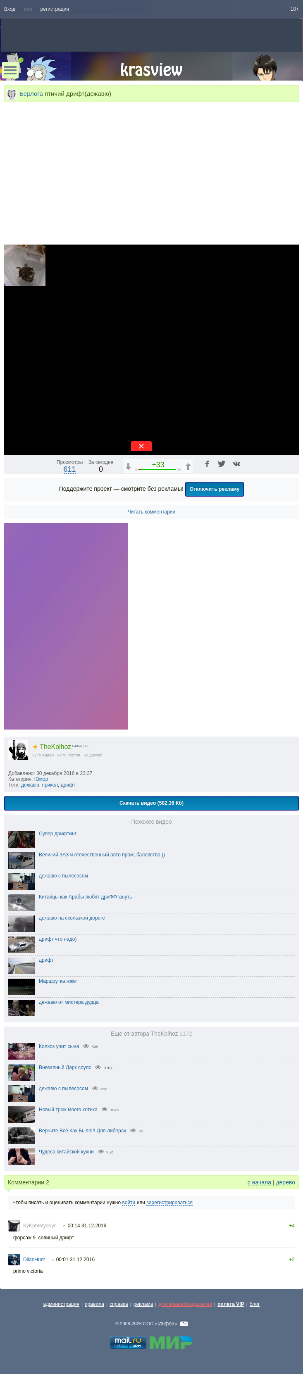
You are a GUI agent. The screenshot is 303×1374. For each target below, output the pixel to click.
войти (128, 1202)
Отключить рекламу (215, 489)
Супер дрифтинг (57, 834)
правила (94, 1304)
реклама (143, 1304)
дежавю (30, 785)
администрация (61, 1304)
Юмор (41, 779)
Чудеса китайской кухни (66, 1152)
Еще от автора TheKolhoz (151, 1034)
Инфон (166, 1323)
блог (255, 1304)
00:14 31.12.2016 (87, 1226)
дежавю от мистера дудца (69, 1002)
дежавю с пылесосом (63, 876)
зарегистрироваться (169, 1202)
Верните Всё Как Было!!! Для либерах (82, 1131)
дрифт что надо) (57, 939)
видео (48, 755)
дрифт (68, 785)
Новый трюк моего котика (68, 1110)
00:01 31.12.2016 (75, 1259)
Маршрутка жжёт (58, 981)
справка (119, 1304)
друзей (96, 755)
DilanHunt (34, 1259)
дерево (285, 1182)
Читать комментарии (152, 512)
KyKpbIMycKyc (40, 1226)
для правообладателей (185, 1304)
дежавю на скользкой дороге (72, 918)
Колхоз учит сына (59, 1046)
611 (70, 469)
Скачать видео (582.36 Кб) (151, 803)
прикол (50, 785)
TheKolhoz (51, 746)
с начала (259, 1182)
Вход (9, 9)
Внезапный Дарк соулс (65, 1067)
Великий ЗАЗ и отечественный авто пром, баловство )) (102, 855)
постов (73, 755)
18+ (295, 9)
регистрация (55, 9)
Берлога (31, 93)
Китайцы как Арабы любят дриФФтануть (85, 897)
